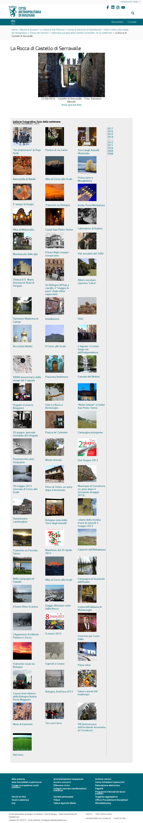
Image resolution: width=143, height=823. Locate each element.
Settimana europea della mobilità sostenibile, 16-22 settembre (81, 32)
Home (14, 29)
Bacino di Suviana (28, 29)
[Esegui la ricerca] (132, 13)
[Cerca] (120, 13)
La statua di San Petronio (52, 29)
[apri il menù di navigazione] (13, 22)
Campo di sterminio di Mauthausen (84, 29)
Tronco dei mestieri (39, 32)
